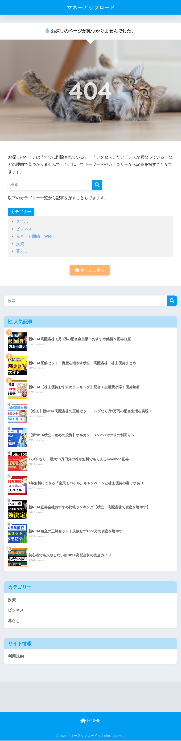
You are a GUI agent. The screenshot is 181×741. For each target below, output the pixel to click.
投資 (20, 244)
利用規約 (16, 656)
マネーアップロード (91, 7)
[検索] (97, 185)
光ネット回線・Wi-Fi (34, 236)
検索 (172, 301)
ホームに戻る (89, 270)
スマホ (22, 221)
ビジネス (24, 229)
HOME (90, 721)
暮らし (22, 251)
